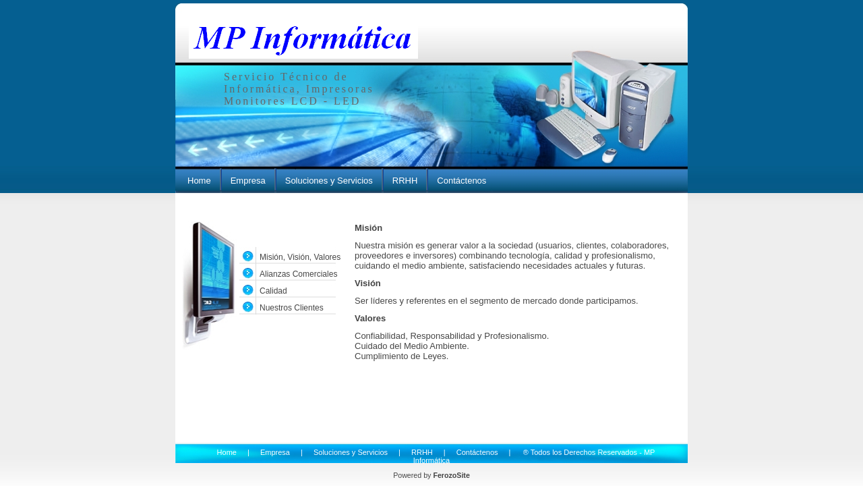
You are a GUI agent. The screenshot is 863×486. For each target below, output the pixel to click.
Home (199, 181)
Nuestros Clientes (292, 308)
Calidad (273, 291)
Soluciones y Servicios (329, 181)
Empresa (248, 181)
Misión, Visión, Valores (300, 257)
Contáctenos (461, 181)
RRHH (405, 181)
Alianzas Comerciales (298, 274)
